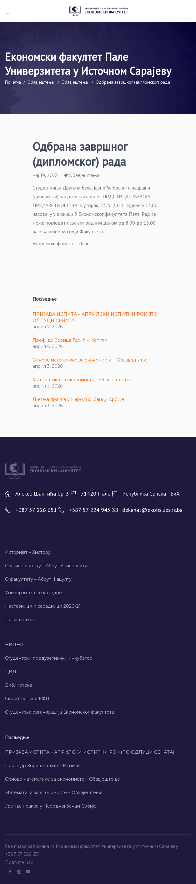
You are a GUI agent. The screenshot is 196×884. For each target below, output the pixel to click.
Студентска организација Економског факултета (59, 712)
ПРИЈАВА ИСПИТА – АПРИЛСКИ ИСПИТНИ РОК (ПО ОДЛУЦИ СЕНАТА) (89, 752)
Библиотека (18, 685)
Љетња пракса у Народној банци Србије (78, 399)
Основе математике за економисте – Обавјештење (90, 360)
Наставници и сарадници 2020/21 (43, 606)
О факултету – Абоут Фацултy (38, 579)
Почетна (13, 82)
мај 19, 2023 (45, 175)
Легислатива (19, 619)
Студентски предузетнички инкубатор (49, 658)
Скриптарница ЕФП (27, 698)
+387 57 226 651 (22, 854)
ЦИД (10, 671)
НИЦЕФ (14, 644)
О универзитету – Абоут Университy (46, 566)
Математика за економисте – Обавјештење (81, 379)
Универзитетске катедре (33, 592)
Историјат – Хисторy (28, 552)
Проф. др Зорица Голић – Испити (70, 340)
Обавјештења (41, 82)
